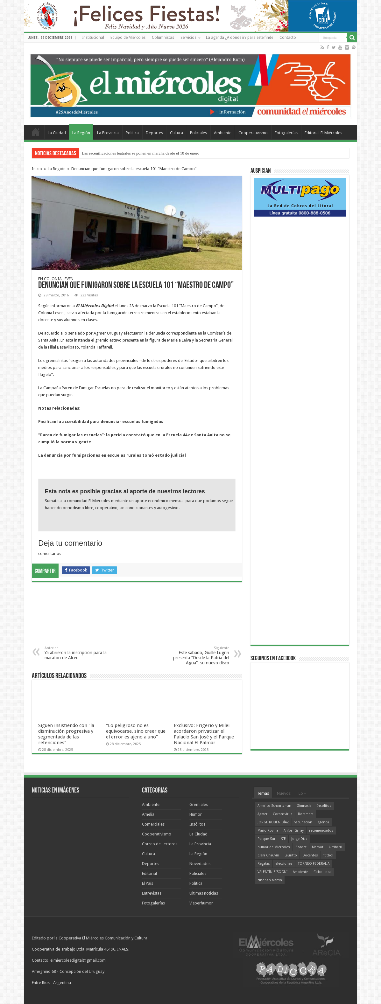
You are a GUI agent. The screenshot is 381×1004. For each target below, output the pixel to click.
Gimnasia (304, 806)
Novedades (199, 863)
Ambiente (222, 132)
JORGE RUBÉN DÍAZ (273, 822)
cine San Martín (270, 880)
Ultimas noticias (203, 893)
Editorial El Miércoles (323, 132)
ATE (283, 839)
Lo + (302, 793)
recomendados (321, 830)
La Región (81, 132)
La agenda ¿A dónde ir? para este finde (239, 37)
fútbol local (323, 872)
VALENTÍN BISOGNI (272, 872)
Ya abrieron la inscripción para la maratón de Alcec (77, 653)
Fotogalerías (286, 132)
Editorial (149, 873)
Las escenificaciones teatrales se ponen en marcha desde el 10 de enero (140, 153)
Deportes (154, 132)
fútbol (328, 855)
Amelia (148, 814)
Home (35, 132)
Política (132, 132)
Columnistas (163, 37)
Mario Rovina (268, 830)
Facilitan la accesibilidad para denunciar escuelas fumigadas (100, 421)
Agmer (262, 814)
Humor (195, 814)
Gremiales (198, 804)
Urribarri (335, 847)
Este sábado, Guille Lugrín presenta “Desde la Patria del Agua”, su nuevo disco (196, 655)
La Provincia (108, 132)
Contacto (287, 37)
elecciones (284, 864)
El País (147, 883)
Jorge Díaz (299, 839)
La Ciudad (57, 132)
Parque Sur (266, 839)
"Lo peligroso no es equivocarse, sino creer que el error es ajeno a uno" (136, 731)
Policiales (198, 132)
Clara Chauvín (268, 855)
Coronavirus (283, 814)
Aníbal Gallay (294, 830)
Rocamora (306, 814)
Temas (263, 793)
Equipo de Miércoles (127, 37)
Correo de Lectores (159, 843)
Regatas (264, 864)
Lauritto (291, 855)
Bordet (301, 847)
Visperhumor (201, 903)
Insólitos (197, 824)
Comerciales (153, 824)
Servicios (188, 37)
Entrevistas (151, 893)
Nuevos (284, 793)
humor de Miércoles (274, 847)
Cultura (176, 132)
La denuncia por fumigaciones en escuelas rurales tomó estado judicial (112, 455)
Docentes (310, 855)
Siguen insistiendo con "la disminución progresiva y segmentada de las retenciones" (66, 734)
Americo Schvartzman (274, 806)
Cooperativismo (253, 132)
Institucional (93, 37)
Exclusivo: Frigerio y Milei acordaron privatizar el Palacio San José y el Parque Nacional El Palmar (204, 734)
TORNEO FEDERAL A (313, 864)
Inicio (37, 168)
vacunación (303, 822)
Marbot (317, 847)
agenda (323, 822)
